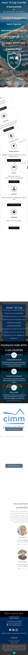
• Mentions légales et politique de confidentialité (14, 633)
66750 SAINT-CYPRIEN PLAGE (14, 623)
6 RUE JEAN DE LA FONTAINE (15, 621)
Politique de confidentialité (18, 650)
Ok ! (14, 652)
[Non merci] (26, 649)
